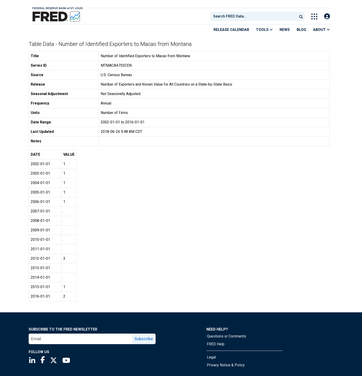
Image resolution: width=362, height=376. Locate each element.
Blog (301, 29)
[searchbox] (254, 16)
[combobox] (253, 16)
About (321, 29)
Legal (211, 357)
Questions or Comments (226, 336)
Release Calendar (231, 29)
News (285, 29)
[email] (80, 339)
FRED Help (215, 344)
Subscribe (143, 338)
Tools (264, 29)
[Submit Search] (301, 16)
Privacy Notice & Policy (226, 365)
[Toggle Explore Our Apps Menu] (314, 16)
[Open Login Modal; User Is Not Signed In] (327, 16)
